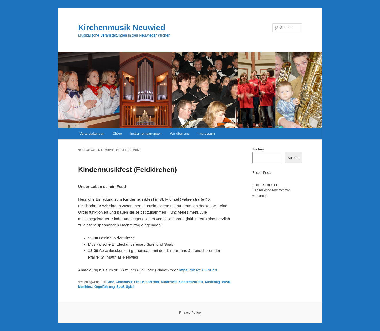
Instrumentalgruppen (146, 133)
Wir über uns (179, 133)
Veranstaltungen (91, 133)
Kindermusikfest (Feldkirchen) (127, 170)
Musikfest (85, 287)
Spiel (130, 287)
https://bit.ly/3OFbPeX (198, 270)
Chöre (117, 133)
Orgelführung (104, 287)
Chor (110, 282)
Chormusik (124, 282)
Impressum (206, 133)
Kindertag (212, 282)
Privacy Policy (190, 312)
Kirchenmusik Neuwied (121, 27)
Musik (226, 282)
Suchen (258, 149)
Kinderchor (150, 282)
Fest (137, 282)
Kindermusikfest (190, 282)
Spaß (120, 287)
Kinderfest (169, 282)
